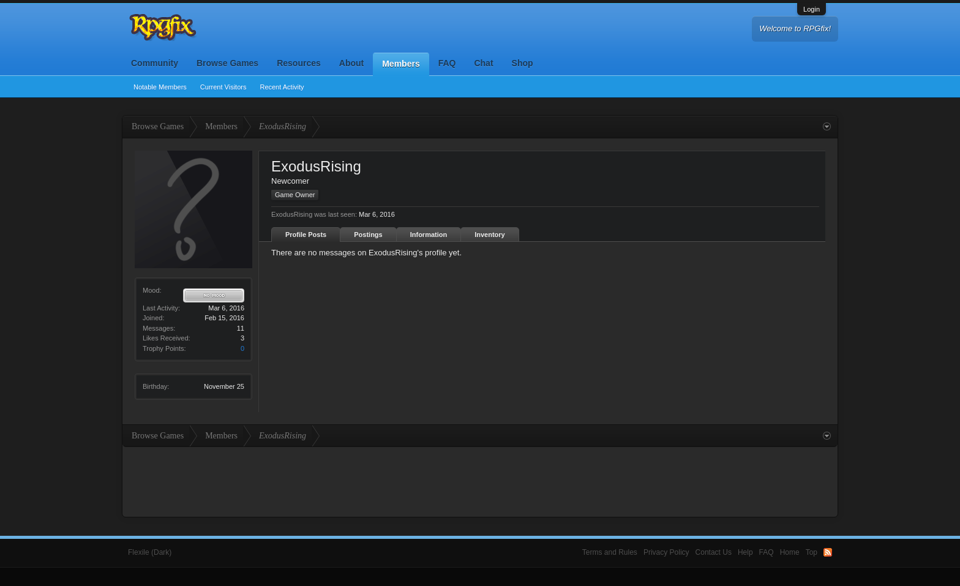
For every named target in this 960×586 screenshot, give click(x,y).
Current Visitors (223, 87)
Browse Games (227, 63)
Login (811, 9)
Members (400, 64)
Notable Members (160, 87)
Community (154, 63)
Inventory (489, 234)
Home (790, 552)
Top (811, 552)
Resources (299, 63)
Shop (522, 63)
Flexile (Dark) (149, 552)
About (351, 63)
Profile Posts (305, 234)
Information (429, 234)
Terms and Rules (609, 552)
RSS (827, 552)
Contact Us (714, 552)
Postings (368, 234)
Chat (483, 63)
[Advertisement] (480, 480)
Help (745, 552)
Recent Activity (282, 87)
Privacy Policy (666, 552)
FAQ (447, 63)
